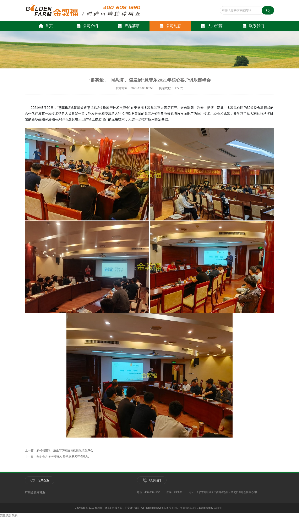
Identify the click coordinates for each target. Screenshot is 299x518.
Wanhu (218, 507)
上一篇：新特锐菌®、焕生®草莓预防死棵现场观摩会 (59, 450)
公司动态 (170, 26)
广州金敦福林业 (35, 492)
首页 (46, 26)
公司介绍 (87, 26)
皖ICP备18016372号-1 (186, 507)
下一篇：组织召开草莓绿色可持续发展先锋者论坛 (57, 456)
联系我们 (253, 26)
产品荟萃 (129, 26)
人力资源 (212, 26)
